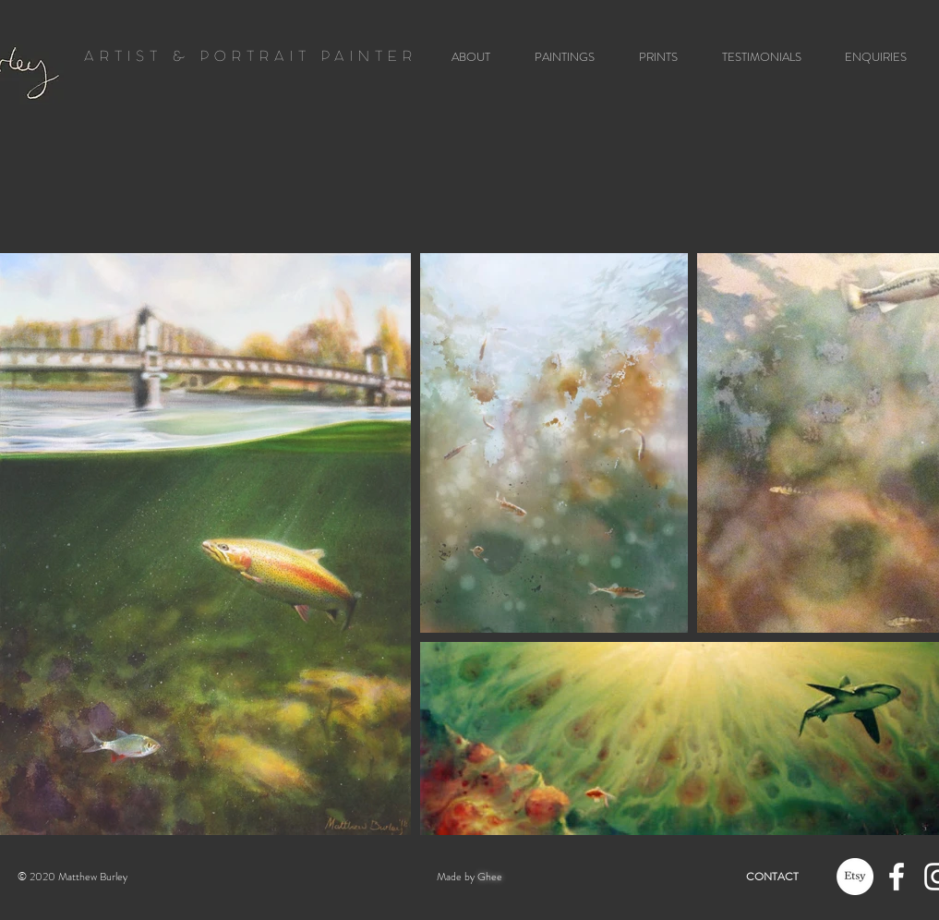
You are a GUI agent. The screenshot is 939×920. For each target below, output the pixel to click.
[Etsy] (855, 876)
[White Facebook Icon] (896, 876)
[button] (558, 56)
